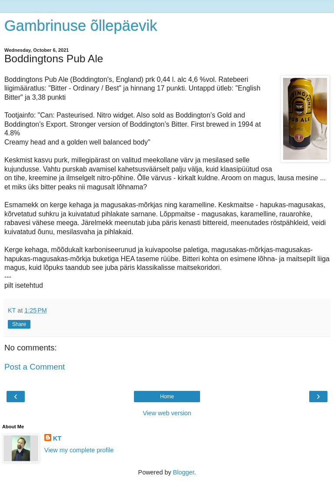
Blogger (183, 472)
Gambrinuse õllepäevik (80, 25)
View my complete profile (79, 450)
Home (167, 397)
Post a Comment (34, 366)
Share (19, 324)
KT (57, 438)
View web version (167, 413)
